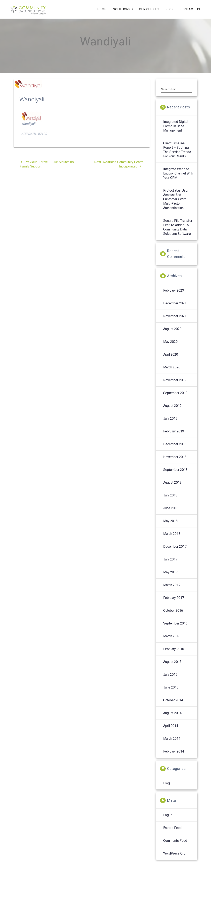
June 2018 (170, 513)
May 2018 (170, 525)
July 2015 (170, 679)
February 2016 (173, 653)
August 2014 (172, 717)
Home (101, 9)
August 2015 (172, 666)
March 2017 (171, 589)
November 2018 (174, 461)
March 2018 (171, 538)
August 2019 (172, 410)
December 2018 (174, 449)
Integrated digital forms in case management (175, 130)
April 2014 (170, 730)
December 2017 (174, 551)
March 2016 (171, 641)
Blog (170, 9)
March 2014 (171, 743)
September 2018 (175, 474)
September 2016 (175, 628)
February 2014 (173, 756)
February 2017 (173, 602)
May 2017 (170, 577)
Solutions (121, 9)
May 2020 (170, 346)
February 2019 (173, 436)
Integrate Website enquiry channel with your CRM (178, 178)
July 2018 (170, 500)
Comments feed (175, 845)
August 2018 (172, 487)
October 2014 (173, 705)
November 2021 (174, 321)
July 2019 (170, 423)
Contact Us (190, 9)
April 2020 (170, 359)
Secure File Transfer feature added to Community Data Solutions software (177, 231)
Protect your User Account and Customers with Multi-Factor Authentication (176, 203)
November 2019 (174, 385)
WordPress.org (174, 858)
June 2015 (170, 692)
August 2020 (172, 333)
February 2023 (173, 295)
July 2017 (170, 564)
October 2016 (173, 615)
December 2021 (174, 308)
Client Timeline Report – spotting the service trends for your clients (177, 154)
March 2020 (171, 372)
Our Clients (149, 9)
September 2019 (175, 397)
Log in (167, 819)
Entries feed (172, 832)
